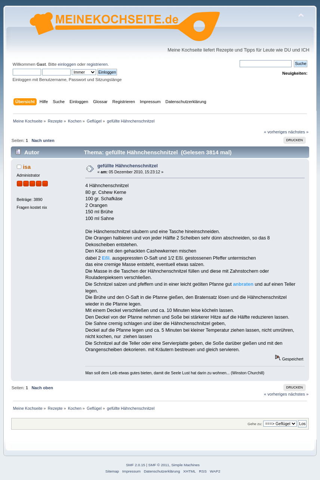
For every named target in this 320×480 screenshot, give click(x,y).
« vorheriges (275, 132)
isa (27, 167)
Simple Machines (185, 465)
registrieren (97, 64)
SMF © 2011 (158, 465)
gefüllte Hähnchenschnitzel (127, 165)
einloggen (67, 64)
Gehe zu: (254, 424)
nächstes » (298, 132)
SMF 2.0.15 (135, 465)
